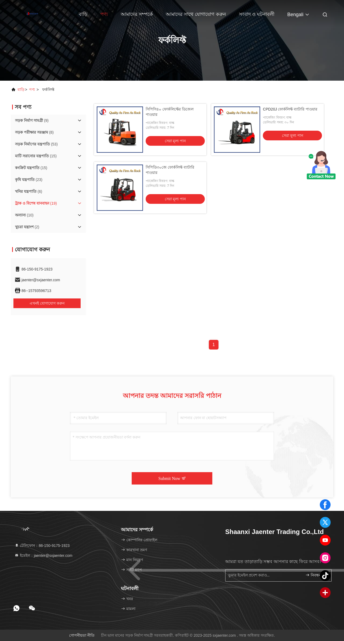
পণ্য (104, 14)
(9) (32, 120)
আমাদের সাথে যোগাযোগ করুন (196, 14)
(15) (36, 156)
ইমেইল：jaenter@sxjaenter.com (43, 555)
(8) (34, 132)
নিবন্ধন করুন (316, 575)
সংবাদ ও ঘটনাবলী (256, 14)
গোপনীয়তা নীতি (82, 635)
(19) (36, 203)
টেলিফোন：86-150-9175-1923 (42, 545)
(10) (24, 215)
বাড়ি (83, 14)
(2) (27, 227)
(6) (28, 191)
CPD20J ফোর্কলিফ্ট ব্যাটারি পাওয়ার (290, 109)
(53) (36, 144)
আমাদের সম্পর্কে (137, 14)
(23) (28, 179)
